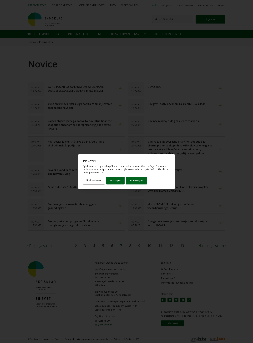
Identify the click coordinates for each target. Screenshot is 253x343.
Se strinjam (116, 180)
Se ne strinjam (137, 180)
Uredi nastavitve (94, 180)
